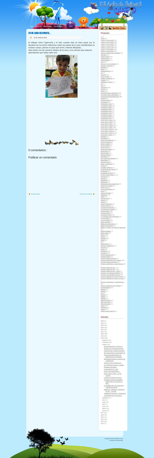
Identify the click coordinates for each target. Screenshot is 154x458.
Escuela (103, 178)
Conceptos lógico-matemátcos (109, 93)
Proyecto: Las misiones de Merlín (110, 273)
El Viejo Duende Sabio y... (108, 175)
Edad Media (104, 160)
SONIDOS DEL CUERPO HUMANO (114, 351)
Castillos (103, 80)
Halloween (104, 195)
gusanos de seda (106, 193)
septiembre (105, 398)
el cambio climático (106, 167)
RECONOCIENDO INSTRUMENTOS (114, 353)
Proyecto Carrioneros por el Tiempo (111, 260)
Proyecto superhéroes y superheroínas (112, 264)
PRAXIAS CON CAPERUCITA (112, 363)
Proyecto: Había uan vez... (108, 267)
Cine (102, 86)
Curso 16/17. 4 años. (107, 127)
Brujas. (103, 69)
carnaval (103, 75)
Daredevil (104, 136)
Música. (103, 236)
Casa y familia (105, 76)
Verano (103, 309)
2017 (102, 413)
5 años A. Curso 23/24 (107, 51)
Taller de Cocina (105, 302)
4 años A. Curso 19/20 (107, 42)
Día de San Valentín (107, 149)
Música (103, 235)
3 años (103, 38)
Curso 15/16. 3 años (107, 124)
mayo (104, 402)
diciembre (105, 340)
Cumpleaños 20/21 (106, 109)
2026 (102, 321)
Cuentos (103, 98)
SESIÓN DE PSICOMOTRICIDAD (113, 349)
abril (103, 404)
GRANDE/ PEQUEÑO (110, 367)
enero (104, 410)
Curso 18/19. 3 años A (107, 129)
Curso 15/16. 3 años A (107, 126)
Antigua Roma (105, 58)
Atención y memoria (106, 66)
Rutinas (103, 295)
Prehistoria (104, 251)
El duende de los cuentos (108, 169)
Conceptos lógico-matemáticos (110, 95)
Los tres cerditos (105, 220)
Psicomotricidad (105, 287)
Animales (103, 55)
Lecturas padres (105, 213)
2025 (102, 323)
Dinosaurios (104, 156)
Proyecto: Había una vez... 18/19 (110, 271)
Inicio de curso (105, 198)
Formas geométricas (107, 189)
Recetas (103, 289)
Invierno (103, 200)
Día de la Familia (106, 142)
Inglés (102, 196)
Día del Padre (105, 153)
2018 (102, 338)
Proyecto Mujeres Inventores (109, 262)
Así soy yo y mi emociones (108, 64)
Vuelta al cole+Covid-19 (108, 311)
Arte (102, 62)
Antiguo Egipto (105, 60)
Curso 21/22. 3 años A (107, 133)
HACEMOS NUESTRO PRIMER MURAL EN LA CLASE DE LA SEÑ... (113, 381)
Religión (103, 291)
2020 (102, 334)
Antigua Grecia (105, 56)
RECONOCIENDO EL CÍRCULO (113, 346)
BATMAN (103, 67)
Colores (103, 89)
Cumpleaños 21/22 (106, 111)
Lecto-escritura (105, 211)
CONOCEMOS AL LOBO (111, 369)
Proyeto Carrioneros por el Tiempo (111, 286)
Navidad (103, 238)
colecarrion (104, 87)
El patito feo (104, 171)
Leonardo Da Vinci (106, 215)
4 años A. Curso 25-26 (107, 46)
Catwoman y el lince (107, 82)
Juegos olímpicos (106, 206)
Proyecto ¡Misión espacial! (108, 258)
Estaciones (104, 182)
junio (103, 400)
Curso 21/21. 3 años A (107, 131)
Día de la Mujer (105, 146)
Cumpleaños (104, 102)
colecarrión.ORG (119, 440)
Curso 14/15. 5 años (107, 122)
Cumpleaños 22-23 (106, 113)
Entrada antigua (35, 194)
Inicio (32, 26)
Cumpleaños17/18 (106, 118)
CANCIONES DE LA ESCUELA (113, 395)
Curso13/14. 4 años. (107, 135)
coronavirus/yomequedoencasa (110, 96)
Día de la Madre (105, 144)
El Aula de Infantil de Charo (116, 438)
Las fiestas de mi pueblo (108, 209)
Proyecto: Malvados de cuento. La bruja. (112, 278)
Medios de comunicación (108, 224)
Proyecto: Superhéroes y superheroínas (112, 282)
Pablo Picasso (105, 244)
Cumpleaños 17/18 (106, 104)
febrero (104, 408)
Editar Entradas (47, 26)
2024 (102, 325)
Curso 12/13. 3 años (107, 120)
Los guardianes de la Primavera (110, 216)
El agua (103, 166)
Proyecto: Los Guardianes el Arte (110, 275)
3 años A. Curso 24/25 (107, 40)
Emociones (104, 176)
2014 (102, 419)
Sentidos (103, 298)
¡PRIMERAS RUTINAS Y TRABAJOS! (115, 393)
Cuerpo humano (105, 100)
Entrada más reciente (86, 194)
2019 (102, 336)
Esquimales (104, 180)
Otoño (103, 240)
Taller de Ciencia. (106, 300)
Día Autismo (104, 138)
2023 (102, 327)
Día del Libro (104, 151)
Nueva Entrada (58, 26)
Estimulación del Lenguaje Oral (110, 184)
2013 (102, 421)
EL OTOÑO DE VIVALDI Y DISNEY (114, 365)
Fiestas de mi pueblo (107, 186)
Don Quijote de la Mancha (108, 158)
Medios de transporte (107, 226)
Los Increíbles (105, 218)
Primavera (104, 253)
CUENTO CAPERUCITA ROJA (113, 378)
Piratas (103, 249)
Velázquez (104, 307)
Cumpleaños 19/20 (106, 107)
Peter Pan (104, 247)
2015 (102, 417)
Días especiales (105, 155)
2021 (102, 331)
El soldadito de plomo (107, 173)
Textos (103, 306)
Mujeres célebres (106, 231)
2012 (102, 423)
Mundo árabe (105, 233)
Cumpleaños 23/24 (106, 116)
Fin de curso (104, 187)
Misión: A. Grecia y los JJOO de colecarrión (113, 227)
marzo (104, 406)
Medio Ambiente (105, 222)
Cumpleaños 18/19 (106, 106)
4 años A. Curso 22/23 (107, 44)
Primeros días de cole (107, 255)
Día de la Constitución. (107, 140)
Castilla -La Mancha (106, 78)
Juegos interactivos (106, 204)
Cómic (103, 91)
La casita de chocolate (107, 207)
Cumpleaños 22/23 (106, 115)
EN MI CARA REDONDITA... (39, 33)
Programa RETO (106, 256)
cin (102, 84)
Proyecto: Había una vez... (108, 269)
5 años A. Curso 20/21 (107, 49)
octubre (104, 344)
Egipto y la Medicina (107, 164)
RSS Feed (38, 26)
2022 (102, 329)
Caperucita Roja (105, 71)
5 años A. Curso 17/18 (107, 47)
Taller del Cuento (106, 304)
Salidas (103, 296)
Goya (102, 191)
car (102, 73)
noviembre (105, 342)
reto (102, 293)
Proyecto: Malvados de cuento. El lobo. (112, 276)
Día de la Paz (105, 147)
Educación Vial (105, 162)
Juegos (103, 202)
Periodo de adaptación (107, 246)
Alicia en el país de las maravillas (110, 53)
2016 (102, 415)
